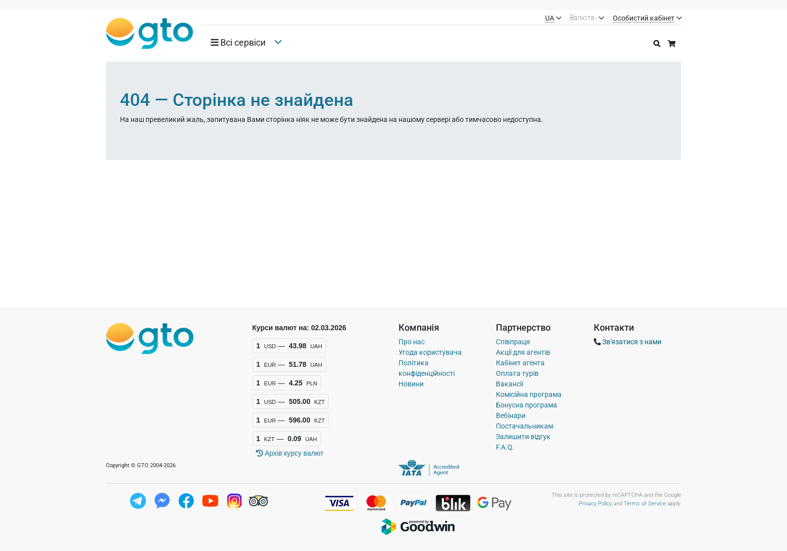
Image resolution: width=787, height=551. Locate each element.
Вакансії (509, 384)
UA (549, 18)
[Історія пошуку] (657, 44)
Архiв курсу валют (290, 453)
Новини (411, 384)
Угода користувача (430, 352)
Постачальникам (524, 426)
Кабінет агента (520, 363)
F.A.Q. (505, 447)
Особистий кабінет (644, 18)
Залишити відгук (523, 437)
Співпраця (513, 342)
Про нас (412, 342)
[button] (242, 42)
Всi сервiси (238, 43)
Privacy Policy (595, 503)
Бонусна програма (526, 405)
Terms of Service (645, 503)
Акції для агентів (523, 352)
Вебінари (511, 415)
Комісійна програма (529, 394)
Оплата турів (517, 373)
